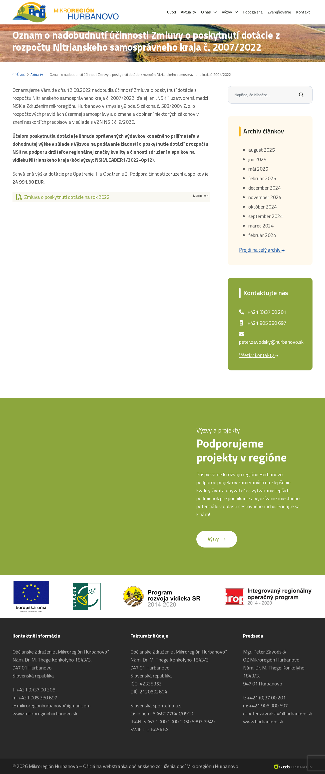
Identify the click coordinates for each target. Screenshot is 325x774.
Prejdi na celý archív (262, 250)
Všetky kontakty (258, 355)
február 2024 (262, 235)
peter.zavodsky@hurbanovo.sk (271, 342)
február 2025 (262, 178)
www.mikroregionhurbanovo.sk (44, 713)
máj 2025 (258, 169)
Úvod (18, 74)
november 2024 (264, 197)
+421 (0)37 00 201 (267, 312)
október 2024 (262, 207)
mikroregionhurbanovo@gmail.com (53, 705)
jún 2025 (257, 159)
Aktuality (36, 74)
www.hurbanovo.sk (263, 721)
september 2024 (265, 216)
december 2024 (264, 188)
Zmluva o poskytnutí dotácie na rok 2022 (112, 197)
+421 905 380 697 (267, 323)
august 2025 (261, 150)
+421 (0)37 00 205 (35, 689)
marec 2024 (261, 225)
